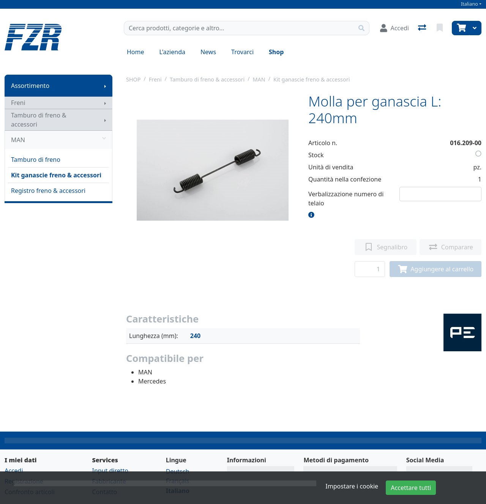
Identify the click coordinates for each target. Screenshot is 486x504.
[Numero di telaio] (440, 194)
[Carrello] (460, 28)
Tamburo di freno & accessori (38, 119)
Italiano (469, 4)
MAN (58, 139)
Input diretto (110, 470)
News (208, 52)
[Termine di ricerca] (239, 28)
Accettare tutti (411, 488)
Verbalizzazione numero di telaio (345, 198)
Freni (18, 103)
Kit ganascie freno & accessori (56, 175)
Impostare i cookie (351, 486)
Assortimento (30, 85)
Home (135, 52)
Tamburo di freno (35, 159)
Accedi (14, 470)
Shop (276, 52)
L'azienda (172, 52)
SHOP (133, 79)
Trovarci (242, 52)
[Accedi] (394, 28)
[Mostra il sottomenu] (105, 85)
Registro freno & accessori (48, 190)
